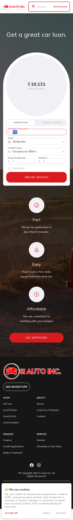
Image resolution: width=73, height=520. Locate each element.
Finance (7, 440)
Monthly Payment (52, 122)
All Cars (7, 403)
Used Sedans (11, 422)
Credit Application (13, 446)
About (40, 403)
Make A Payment (12, 452)
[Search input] (49, 6)
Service (41, 440)
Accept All (11, 512)
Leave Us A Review (48, 409)
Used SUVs (9, 416)
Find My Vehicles (36, 177)
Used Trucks (10, 409)
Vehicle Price (21, 122)
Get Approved (36, 337)
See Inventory (16, 387)
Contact (41, 416)
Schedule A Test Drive (49, 446)
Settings (61, 512)
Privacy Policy (50, 503)
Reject (47, 512)
